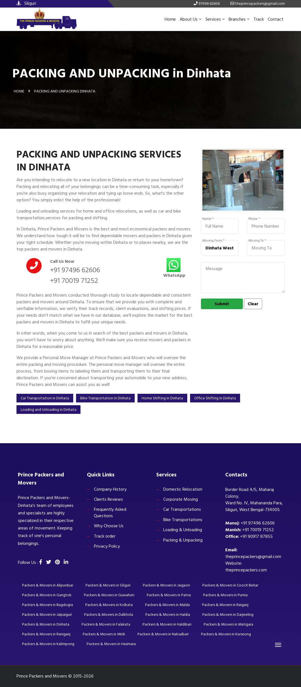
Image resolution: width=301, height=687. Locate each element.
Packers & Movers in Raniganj (46, 634)
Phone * (254, 219)
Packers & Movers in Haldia (167, 614)
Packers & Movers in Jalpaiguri (47, 614)
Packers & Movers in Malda (167, 605)
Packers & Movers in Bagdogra (47, 605)
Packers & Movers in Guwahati (109, 595)
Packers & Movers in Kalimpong (48, 644)
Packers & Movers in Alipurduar (47, 585)
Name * (208, 219)
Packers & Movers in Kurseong (226, 634)
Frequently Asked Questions (110, 512)
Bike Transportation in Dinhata (105, 398)
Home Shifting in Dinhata (162, 398)
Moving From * (213, 240)
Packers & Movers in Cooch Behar (230, 585)
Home (170, 19)
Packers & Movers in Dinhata (45, 624)
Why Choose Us (109, 525)
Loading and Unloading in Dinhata (48, 409)
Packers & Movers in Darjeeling (227, 614)
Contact (275, 19)
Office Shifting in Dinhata (215, 398)
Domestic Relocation (182, 489)
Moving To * (257, 240)
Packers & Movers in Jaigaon (166, 585)
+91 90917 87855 (256, 536)
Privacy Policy (107, 546)
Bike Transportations (182, 519)
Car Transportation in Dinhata (45, 398)
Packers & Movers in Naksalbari (163, 634)
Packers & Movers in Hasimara (111, 644)
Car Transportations (182, 509)
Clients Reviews (108, 499)
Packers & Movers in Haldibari (167, 624)
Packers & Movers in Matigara (228, 624)
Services (215, 19)
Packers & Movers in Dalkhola (108, 614)
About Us (191, 19)
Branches (239, 19)
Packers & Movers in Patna (169, 595)
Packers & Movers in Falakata (106, 624)
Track (258, 19)
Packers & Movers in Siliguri (108, 585)
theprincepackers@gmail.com (253, 556)
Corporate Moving (180, 499)
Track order (104, 536)
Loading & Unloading (182, 529)
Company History (110, 489)
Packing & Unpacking (183, 540)
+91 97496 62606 (75, 270)
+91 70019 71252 (74, 281)
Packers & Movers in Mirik (104, 634)
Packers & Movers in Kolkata (109, 605)
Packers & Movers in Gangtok (47, 595)
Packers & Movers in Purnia (225, 595)
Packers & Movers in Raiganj (225, 605)
